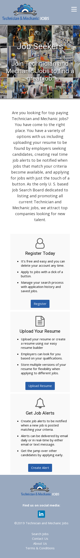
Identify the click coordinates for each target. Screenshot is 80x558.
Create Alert (40, 467)
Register (40, 303)
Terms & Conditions (40, 548)
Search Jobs (40, 534)
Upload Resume (40, 386)
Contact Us (40, 538)
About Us (40, 543)
